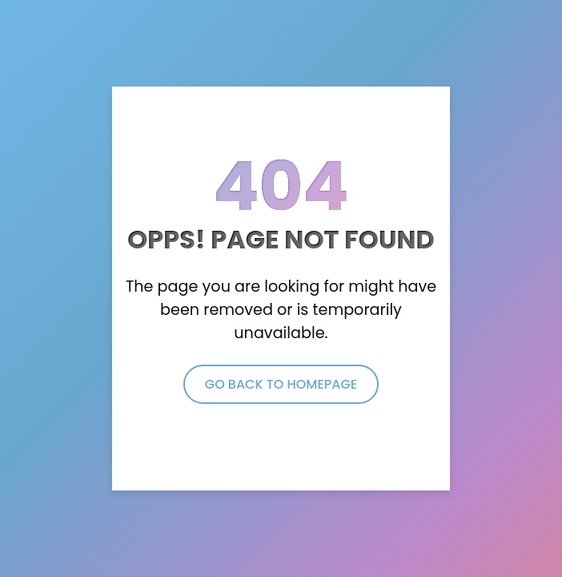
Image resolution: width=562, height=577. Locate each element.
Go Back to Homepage (281, 384)
